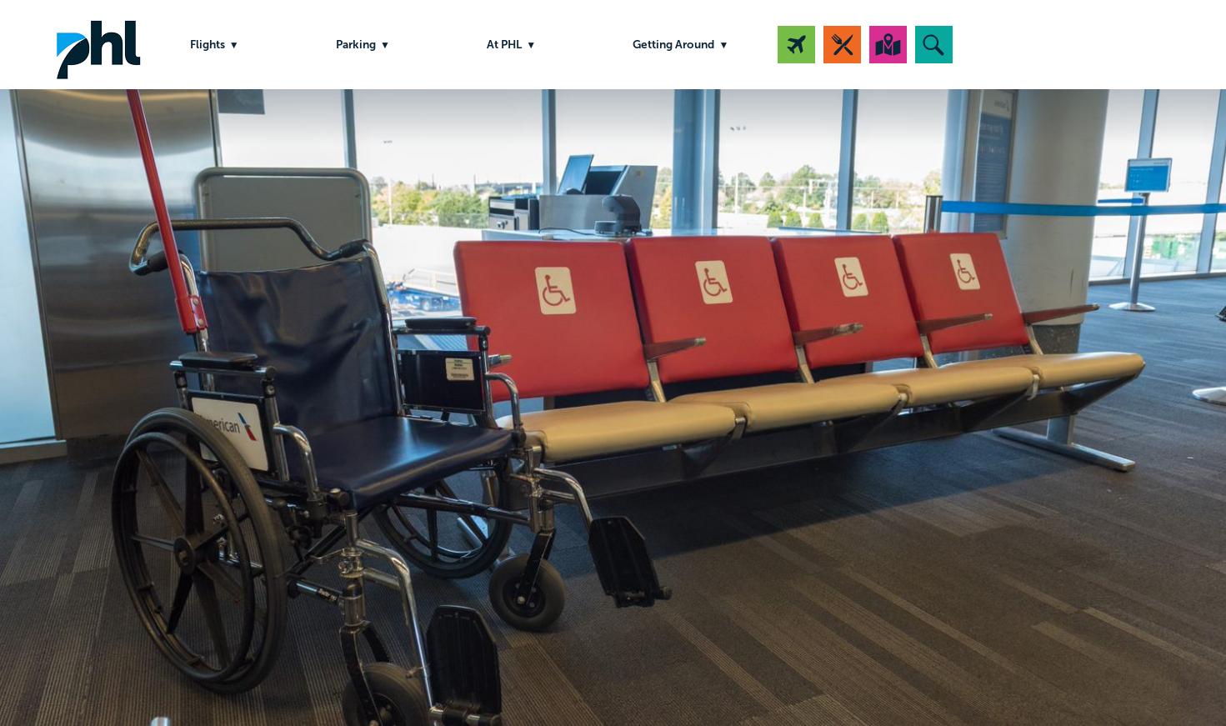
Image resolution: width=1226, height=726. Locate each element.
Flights (207, 44)
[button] (934, 44)
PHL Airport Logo (98, 44)
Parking (356, 44)
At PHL (504, 44)
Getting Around (673, 44)
